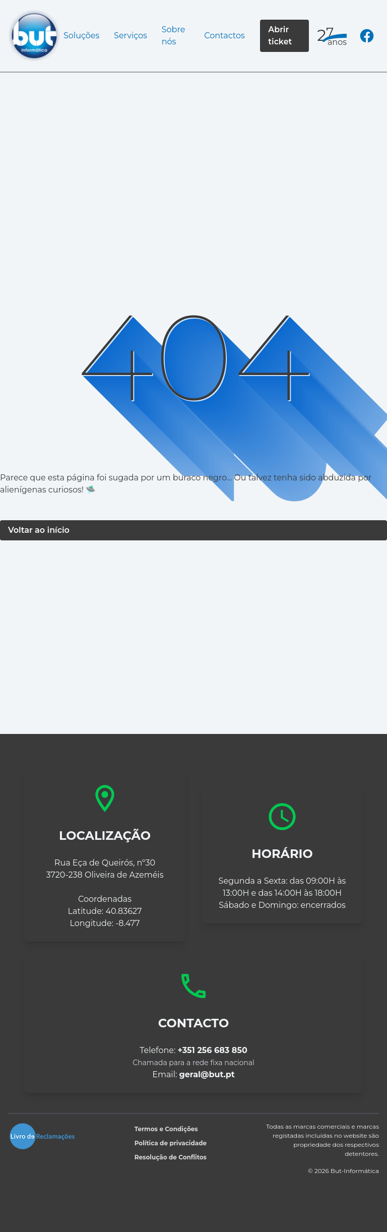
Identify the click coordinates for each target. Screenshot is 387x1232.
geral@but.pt (207, 1074)
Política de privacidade (171, 1143)
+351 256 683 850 (212, 1050)
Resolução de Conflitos (171, 1157)
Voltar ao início (39, 530)
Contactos (224, 35)
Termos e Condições (166, 1129)
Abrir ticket (280, 35)
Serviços (130, 35)
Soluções (81, 35)
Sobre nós (173, 35)
